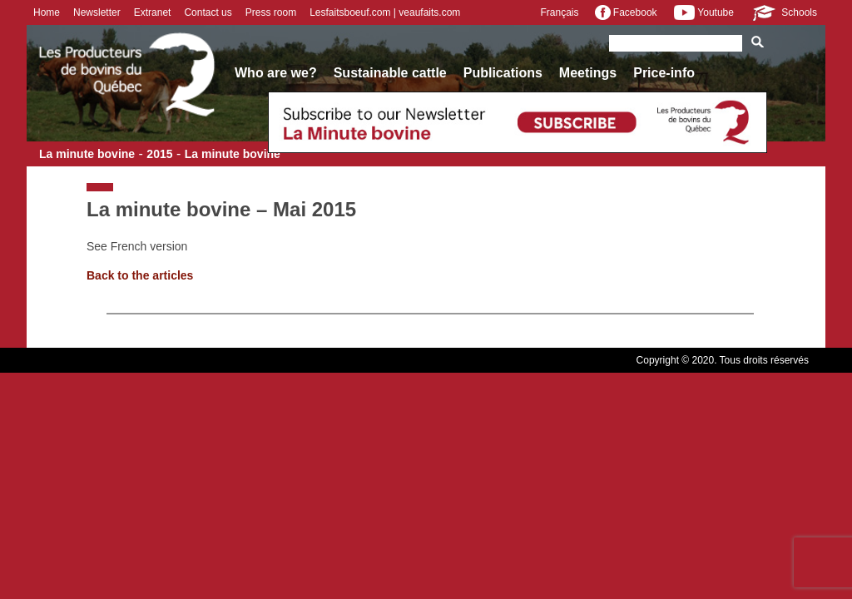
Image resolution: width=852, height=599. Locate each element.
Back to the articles (140, 275)
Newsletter (97, 12)
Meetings (588, 73)
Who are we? (276, 73)
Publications (502, 73)
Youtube (704, 12)
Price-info (664, 73)
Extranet (152, 12)
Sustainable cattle (390, 73)
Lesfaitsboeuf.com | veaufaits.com (385, 12)
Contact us (207, 12)
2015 (159, 154)
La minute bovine (87, 154)
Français (559, 12)
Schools (783, 12)
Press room (270, 12)
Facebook (625, 12)
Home (46, 12)
